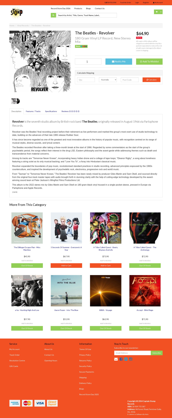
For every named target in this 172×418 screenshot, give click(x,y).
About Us (48, 349)
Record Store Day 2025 (89, 394)
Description (16, 111)
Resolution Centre (17, 360)
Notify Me (119, 61)
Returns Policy (85, 360)
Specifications (51, 111)
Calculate (152, 80)
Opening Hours (50, 360)
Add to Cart (66, 265)
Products (78, 8)
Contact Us (100, 8)
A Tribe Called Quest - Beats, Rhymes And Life (105, 248)
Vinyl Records (23, 25)
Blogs (88, 8)
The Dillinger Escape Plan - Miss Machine (27, 248)
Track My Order (125, 2)
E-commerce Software (135, 414)
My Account (14, 349)
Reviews (70, 111)
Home (11, 25)
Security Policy (85, 366)
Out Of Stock (27, 265)
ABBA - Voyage (105, 310)
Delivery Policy (85, 383)
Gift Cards (13, 366)
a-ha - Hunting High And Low (27, 310)
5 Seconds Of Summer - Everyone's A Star (66, 248)
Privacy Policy (85, 355)
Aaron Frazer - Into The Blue (66, 310)
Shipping (83, 377)
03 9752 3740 (110, 2)
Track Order (14, 355)
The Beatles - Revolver (40, 25)
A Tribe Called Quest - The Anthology (145, 248)
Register (146, 2)
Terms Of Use (85, 349)
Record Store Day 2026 (60, 8)
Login (137, 2)
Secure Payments (86, 372)
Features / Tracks (33, 111)
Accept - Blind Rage (145, 310)
